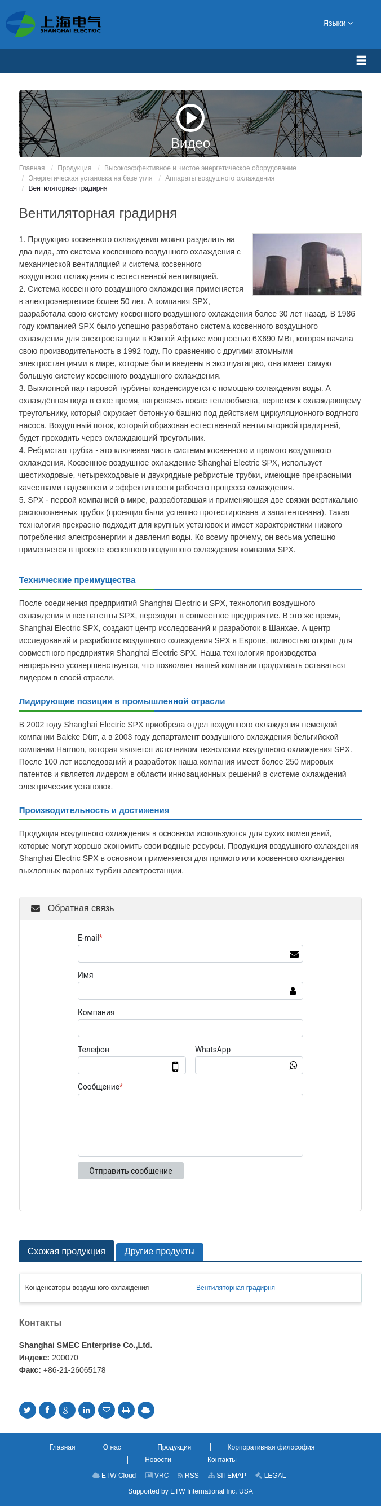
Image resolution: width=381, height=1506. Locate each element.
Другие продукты (160, 1251)
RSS (188, 1475)
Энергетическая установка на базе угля (90, 178)
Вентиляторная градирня (235, 1288)
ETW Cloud (114, 1475)
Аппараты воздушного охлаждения (219, 178)
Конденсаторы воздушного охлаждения (87, 1288)
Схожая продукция (66, 1251)
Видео (190, 127)
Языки (338, 22)
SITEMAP (227, 1475)
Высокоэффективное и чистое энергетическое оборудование (200, 168)
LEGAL (270, 1475)
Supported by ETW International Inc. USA (190, 1491)
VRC (157, 1475)
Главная (32, 168)
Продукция (74, 168)
